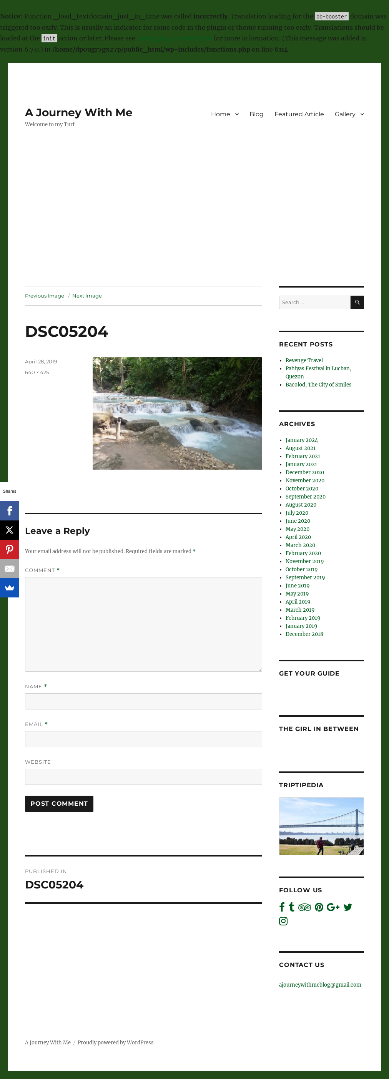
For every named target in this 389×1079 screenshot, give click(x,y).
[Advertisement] (196, 229)
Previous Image (44, 296)
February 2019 (303, 618)
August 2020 (301, 505)
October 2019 (302, 569)
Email (36, 724)
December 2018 (304, 634)
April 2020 (298, 537)
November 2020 (305, 480)
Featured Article (299, 114)
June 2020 (298, 521)
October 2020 (302, 488)
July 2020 (297, 513)
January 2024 (302, 440)
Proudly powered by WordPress (116, 1042)
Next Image (87, 296)
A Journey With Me (79, 112)
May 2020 (297, 529)
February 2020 (303, 553)
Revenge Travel (304, 360)
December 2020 (305, 472)
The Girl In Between (319, 729)
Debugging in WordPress (174, 38)
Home (220, 114)
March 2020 (300, 545)
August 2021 (301, 448)
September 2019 (305, 577)
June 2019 (298, 585)
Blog (256, 114)
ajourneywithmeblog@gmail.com (320, 985)
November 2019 (305, 561)
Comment (42, 570)
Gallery (345, 114)
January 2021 (301, 464)
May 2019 (297, 594)
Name (36, 686)
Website (38, 762)
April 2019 (298, 602)
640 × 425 (37, 372)
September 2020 (306, 496)
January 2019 (302, 626)
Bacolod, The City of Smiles (319, 384)
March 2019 (300, 610)
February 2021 (303, 456)
